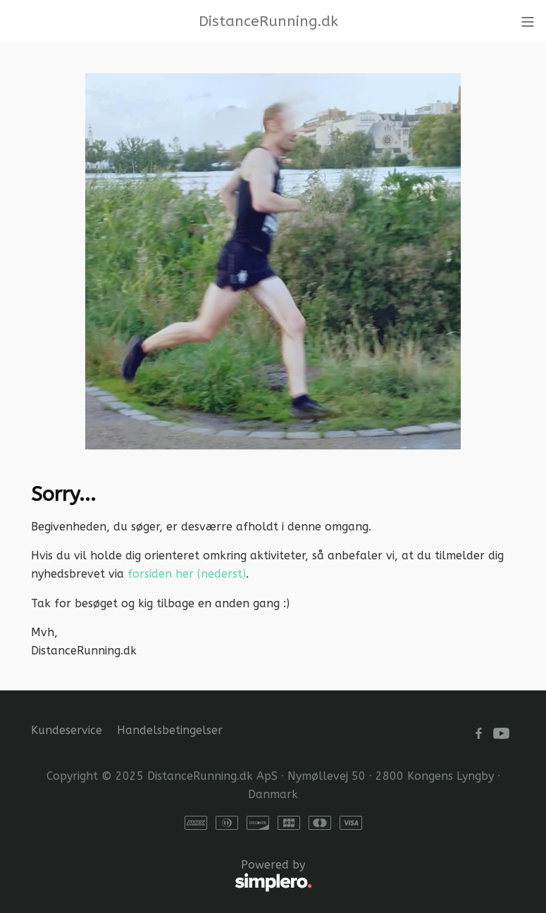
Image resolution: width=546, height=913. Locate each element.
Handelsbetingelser (170, 730)
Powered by (171, 876)
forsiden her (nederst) (187, 573)
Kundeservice (66, 730)
